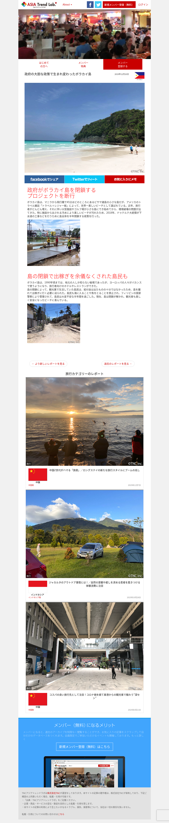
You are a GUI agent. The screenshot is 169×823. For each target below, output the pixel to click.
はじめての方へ (44, 64)
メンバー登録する (123, 64)
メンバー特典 (83, 64)
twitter (98, 4)
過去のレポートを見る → (118, 363)
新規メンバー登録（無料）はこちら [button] (84, 746)
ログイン (143, 4)
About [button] (67, 4)
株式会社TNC (53, 793)
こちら (61, 814)
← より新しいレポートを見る (48, 363)
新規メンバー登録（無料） (119, 4)
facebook (90, 4)
